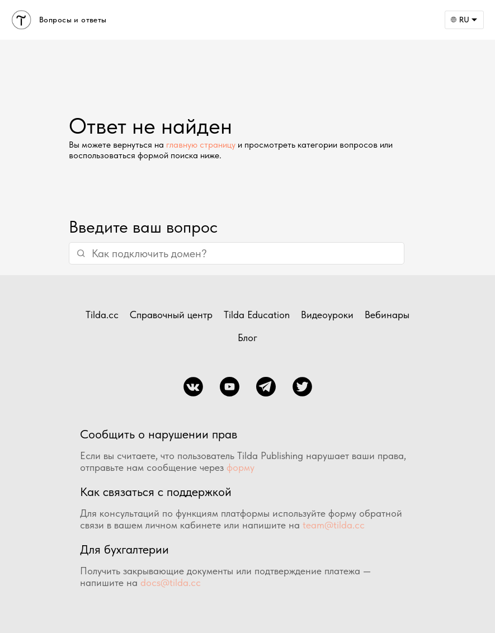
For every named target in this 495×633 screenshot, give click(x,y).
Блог (247, 337)
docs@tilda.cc (170, 582)
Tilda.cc (102, 314)
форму (240, 467)
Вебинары (387, 314)
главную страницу (200, 144)
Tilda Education (257, 314)
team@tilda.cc (334, 525)
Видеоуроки (327, 314)
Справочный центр (171, 314)
